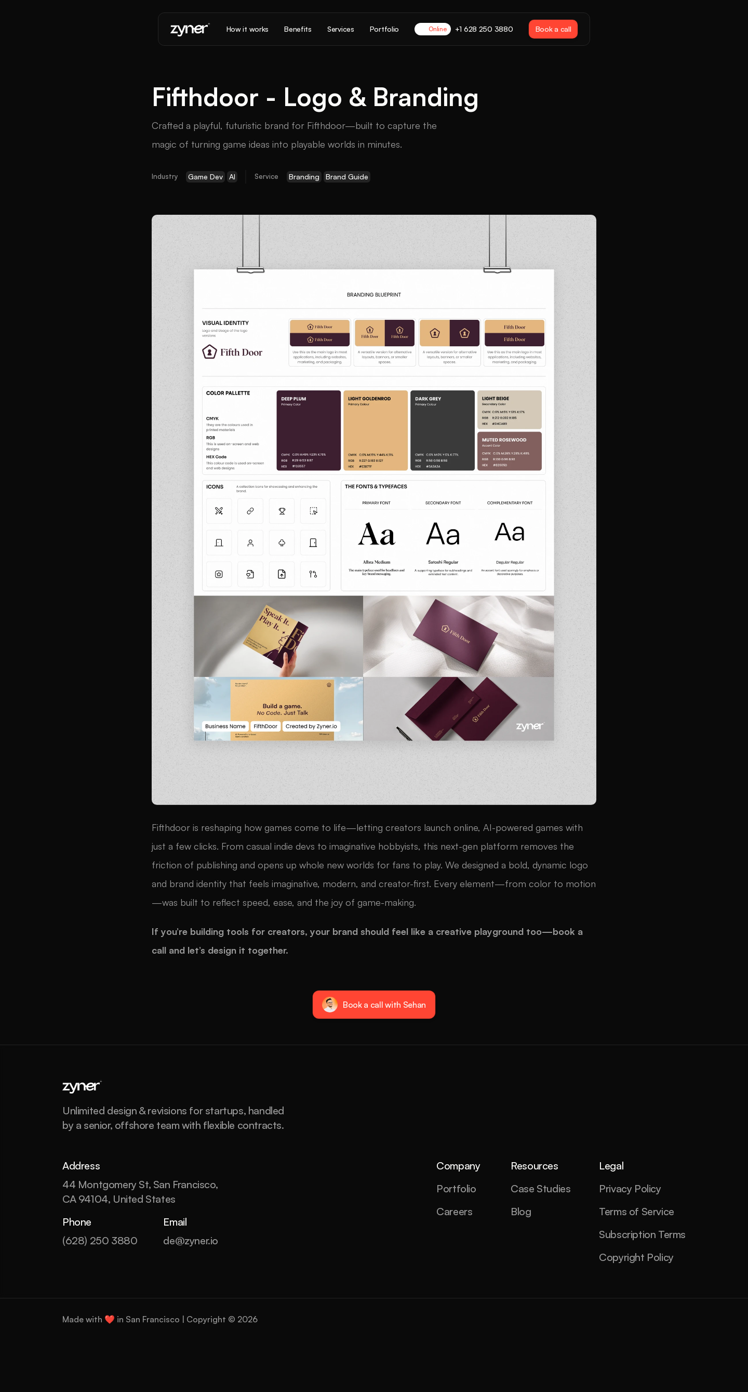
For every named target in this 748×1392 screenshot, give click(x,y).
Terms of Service (636, 1211)
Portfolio (456, 1188)
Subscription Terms (642, 1234)
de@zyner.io (190, 1240)
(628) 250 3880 (99, 1240)
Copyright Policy (636, 1257)
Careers (454, 1211)
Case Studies (540, 1188)
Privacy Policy (630, 1188)
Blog (521, 1211)
